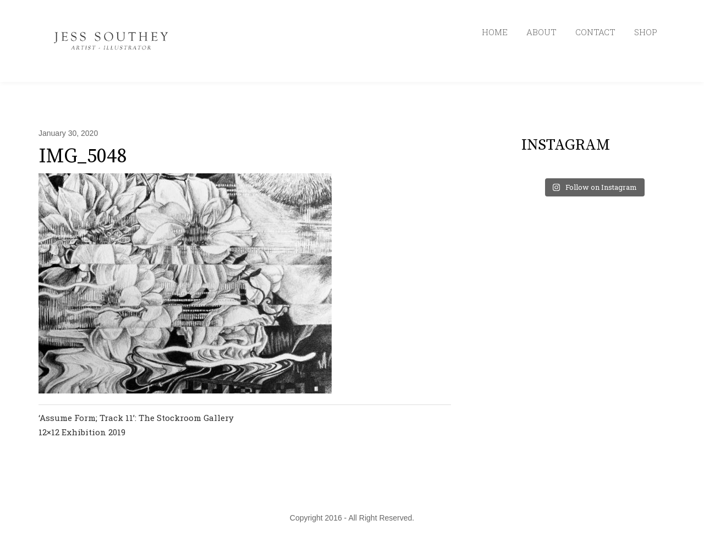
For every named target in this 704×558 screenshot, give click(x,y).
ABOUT (541, 31)
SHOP (645, 31)
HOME (495, 31)
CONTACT (595, 31)
